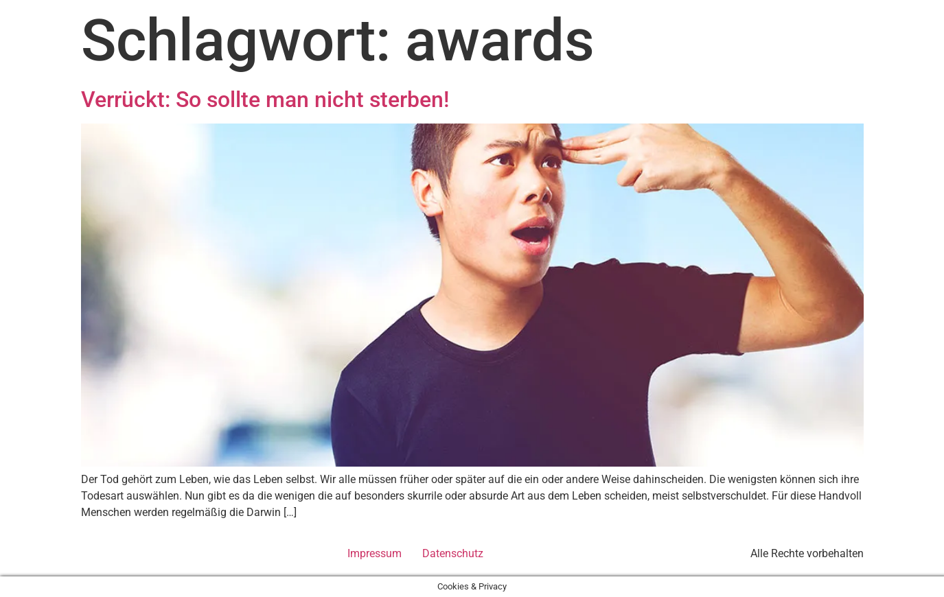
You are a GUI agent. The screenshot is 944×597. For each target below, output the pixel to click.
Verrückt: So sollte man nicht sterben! (265, 99)
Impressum (374, 553)
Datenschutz (452, 553)
